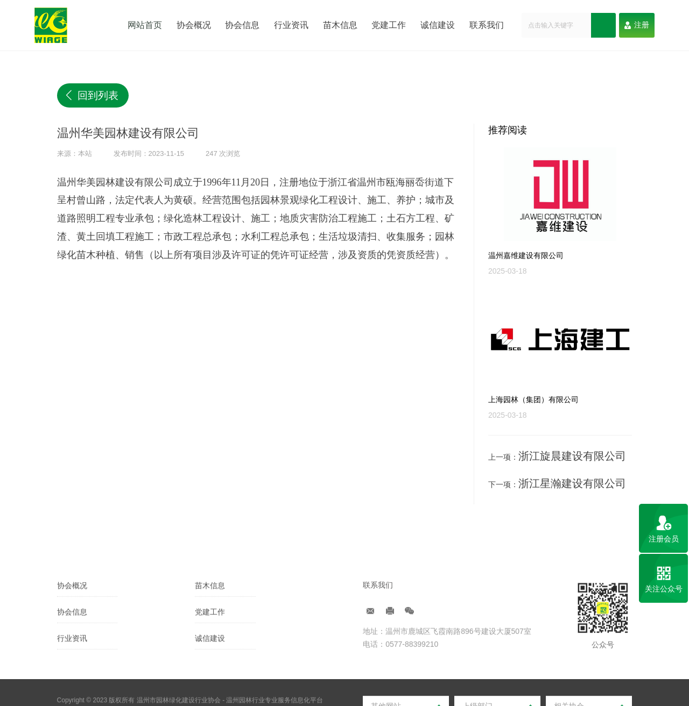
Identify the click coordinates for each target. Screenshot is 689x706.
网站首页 (143, 24)
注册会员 (664, 538)
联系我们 (489, 24)
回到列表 (82, 91)
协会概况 (192, 24)
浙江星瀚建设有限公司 (556, 481)
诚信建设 (439, 24)
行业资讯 (291, 24)
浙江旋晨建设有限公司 (556, 458)
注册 (636, 24)
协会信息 (242, 24)
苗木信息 (340, 24)
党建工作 (390, 24)
